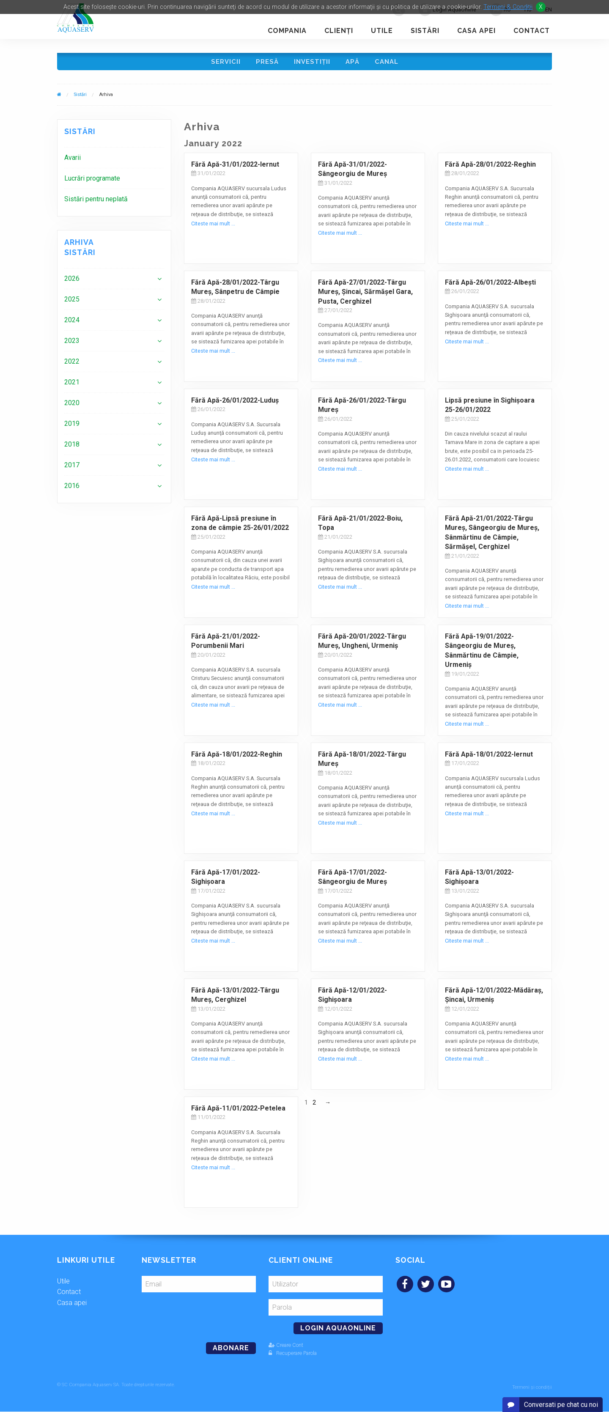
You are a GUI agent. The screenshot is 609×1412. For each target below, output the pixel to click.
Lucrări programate (92, 181)
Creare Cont (286, 1348)
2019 (72, 426)
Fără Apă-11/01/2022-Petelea (238, 1111)
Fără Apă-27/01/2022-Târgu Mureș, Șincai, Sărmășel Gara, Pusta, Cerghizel (365, 294)
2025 (72, 302)
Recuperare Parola (293, 1356)
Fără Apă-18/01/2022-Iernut (489, 757)
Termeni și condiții (532, 1387)
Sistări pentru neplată (96, 202)
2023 (72, 344)
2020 (72, 406)
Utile (382, 31)
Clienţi (338, 31)
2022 (72, 364)
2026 (72, 281)
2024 (72, 323)
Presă (266, 63)
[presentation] (200, 1317)
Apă (353, 63)
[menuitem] (114, 160)
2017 (72, 468)
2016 (72, 489)
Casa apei (476, 31)
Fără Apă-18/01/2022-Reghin (236, 757)
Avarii (72, 160)
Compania (287, 31)
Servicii (223, 63)
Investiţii (312, 63)
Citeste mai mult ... (213, 226)
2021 (72, 385)
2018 (72, 447)
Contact (531, 31)
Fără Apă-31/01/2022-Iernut (235, 167)
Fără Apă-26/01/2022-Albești (490, 285)
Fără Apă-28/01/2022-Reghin (490, 167)
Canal (389, 63)
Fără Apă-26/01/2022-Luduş (235, 403)
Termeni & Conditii (507, 7)
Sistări (425, 31)
